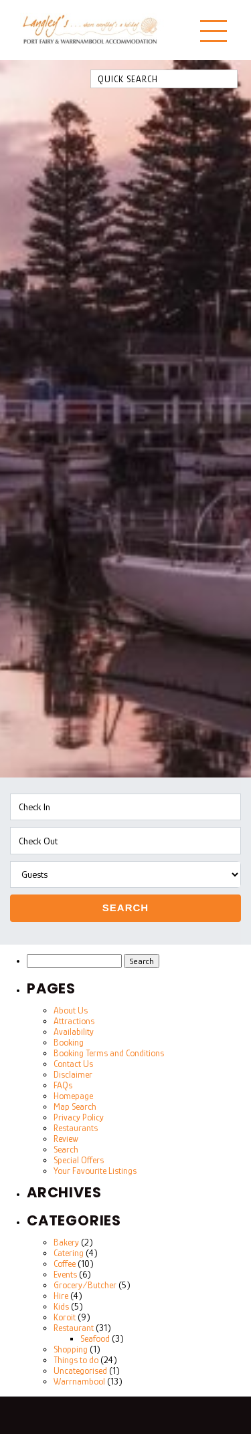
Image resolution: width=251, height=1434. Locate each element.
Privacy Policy (79, 1117)
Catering (69, 1252)
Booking (69, 1042)
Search (125, 907)
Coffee (65, 1263)
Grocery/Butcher (85, 1285)
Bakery (66, 1242)
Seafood (95, 1338)
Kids (61, 1306)
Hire (61, 1295)
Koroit (65, 1317)
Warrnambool (79, 1381)
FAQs (63, 1085)
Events (65, 1274)
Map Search (75, 1106)
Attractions (74, 1020)
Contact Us (73, 1063)
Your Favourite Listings (95, 1170)
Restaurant (74, 1327)
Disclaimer (73, 1074)
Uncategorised (80, 1370)
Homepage (73, 1095)
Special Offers (79, 1160)
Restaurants (76, 1127)
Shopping (71, 1349)
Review (66, 1138)
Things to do (76, 1359)
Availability (74, 1031)
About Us (71, 1010)
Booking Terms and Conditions (109, 1053)
